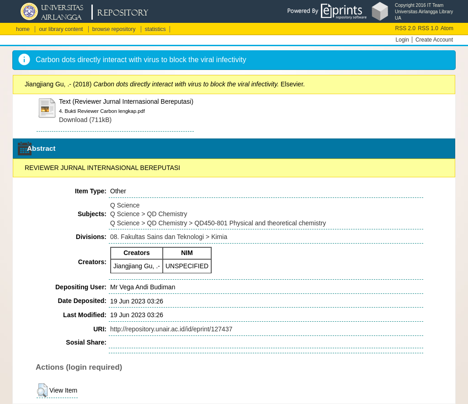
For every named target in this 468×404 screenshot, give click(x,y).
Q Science (125, 205)
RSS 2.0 (405, 28)
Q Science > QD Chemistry (148, 214)
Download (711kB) (85, 119)
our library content (61, 29)
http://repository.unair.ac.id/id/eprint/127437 (171, 329)
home (23, 29)
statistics (155, 29)
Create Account (434, 40)
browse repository (114, 29)
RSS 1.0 (428, 28)
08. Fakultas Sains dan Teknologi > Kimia (168, 236)
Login (402, 40)
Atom (447, 28)
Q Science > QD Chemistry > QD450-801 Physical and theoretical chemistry (218, 223)
